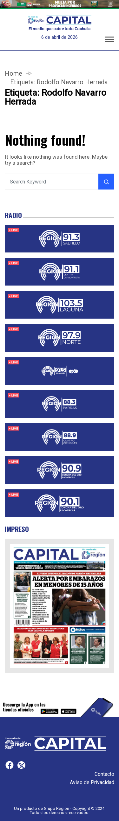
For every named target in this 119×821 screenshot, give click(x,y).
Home (13, 73)
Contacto (104, 774)
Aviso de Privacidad (92, 782)
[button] (109, 40)
